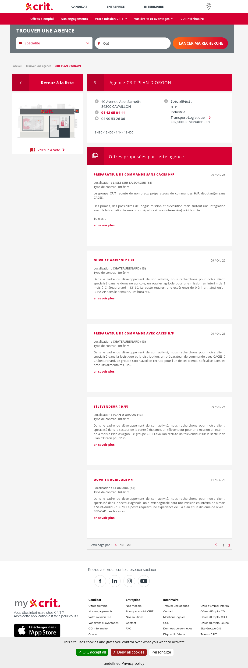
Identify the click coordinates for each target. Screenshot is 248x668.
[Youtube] (144, 581)
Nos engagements (100, 611)
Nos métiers (134, 605)
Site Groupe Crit (211, 628)
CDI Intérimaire (98, 628)
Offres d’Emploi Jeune (215, 623)
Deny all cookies (128, 652)
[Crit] (114, 581)
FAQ (128, 628)
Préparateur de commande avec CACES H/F (134, 333)
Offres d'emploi (98, 605)
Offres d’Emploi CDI (213, 611)
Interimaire (170, 600)
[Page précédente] (216, 544)
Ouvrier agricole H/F (114, 260)
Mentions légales (174, 617)
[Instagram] (129, 581)
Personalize (161, 652)
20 (129, 545)
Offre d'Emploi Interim (215, 605)
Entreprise (133, 600)
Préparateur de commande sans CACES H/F (134, 174)
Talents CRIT (209, 634)
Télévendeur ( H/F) (111, 406)
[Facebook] (100, 581)
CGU (166, 623)
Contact (94, 634)
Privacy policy (132, 663)
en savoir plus (104, 225)
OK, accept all (92, 652)
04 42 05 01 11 (113, 112)
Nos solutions (134, 617)
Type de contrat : (112, 187)
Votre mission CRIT (101, 617)
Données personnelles (177, 628)
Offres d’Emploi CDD (214, 617)
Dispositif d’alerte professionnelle (174, 636)
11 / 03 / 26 (218, 480)
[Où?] (133, 43)
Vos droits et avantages (103, 623)
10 (122, 545)
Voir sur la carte (47, 149)
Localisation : (123, 182)
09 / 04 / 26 (218, 175)
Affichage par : (101, 545)
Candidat (95, 600)
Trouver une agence (176, 605)
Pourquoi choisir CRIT (139, 611)
